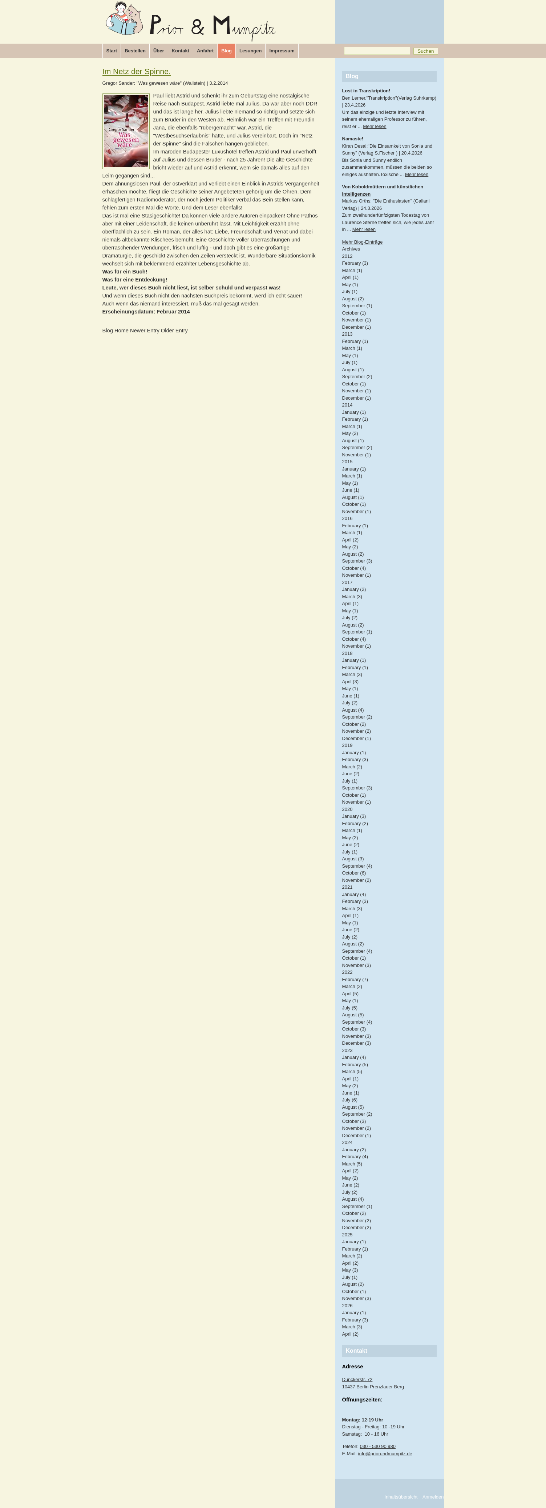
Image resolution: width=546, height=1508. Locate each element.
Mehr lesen (374, 126)
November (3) (356, 965)
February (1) (355, 341)
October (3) (354, 1029)
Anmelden (433, 1497)
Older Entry (174, 330)
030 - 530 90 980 (378, 1446)
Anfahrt (205, 50)
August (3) (353, 858)
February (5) (355, 1064)
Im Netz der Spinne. (136, 71)
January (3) (354, 816)
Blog (226, 50)
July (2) (350, 617)
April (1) (350, 277)
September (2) (357, 376)
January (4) (354, 894)
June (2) (351, 773)
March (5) (352, 1071)
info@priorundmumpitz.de (385, 1453)
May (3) (350, 1270)
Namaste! (353, 138)
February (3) (355, 263)
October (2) (354, 724)
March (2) (352, 766)
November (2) (356, 731)
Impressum (281, 50)
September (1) (357, 305)
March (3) (352, 596)
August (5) (353, 1014)
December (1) (356, 327)
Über (158, 50)
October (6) (354, 873)
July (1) (350, 291)
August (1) (353, 369)
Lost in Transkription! (366, 90)
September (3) (357, 561)
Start (111, 50)
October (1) (354, 313)
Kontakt (180, 50)
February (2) (355, 823)
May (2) (350, 433)
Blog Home (115, 330)
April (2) (350, 540)
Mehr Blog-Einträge (362, 242)
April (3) (350, 681)
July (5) (350, 1008)
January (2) (354, 589)
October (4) (354, 568)
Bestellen (135, 50)
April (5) (350, 993)
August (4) (353, 710)
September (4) (357, 866)
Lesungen (250, 50)
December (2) (356, 1227)
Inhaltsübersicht (400, 1497)
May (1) (350, 284)
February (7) (355, 979)
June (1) (351, 490)
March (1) (352, 270)
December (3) (356, 1043)
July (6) (350, 1100)
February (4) (355, 1156)
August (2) (353, 298)
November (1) (356, 320)
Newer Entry (144, 330)
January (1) (354, 412)
